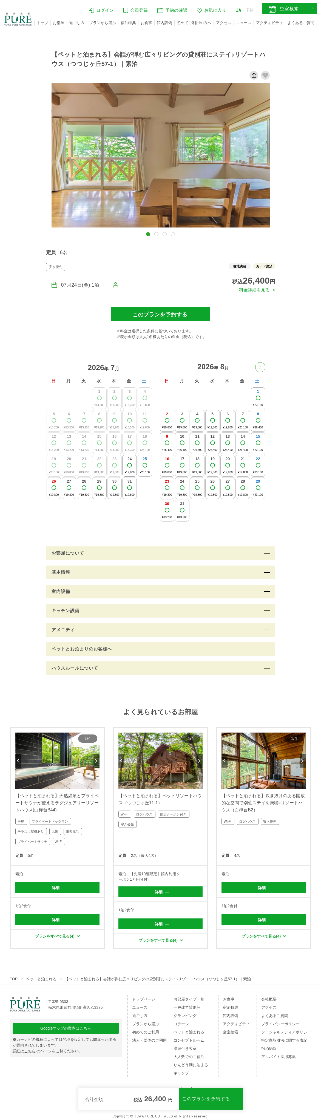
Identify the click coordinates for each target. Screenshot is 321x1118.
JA (238, 10)
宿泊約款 (269, 1048)
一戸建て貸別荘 (187, 1007)
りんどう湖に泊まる (191, 1065)
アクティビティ (269, 23)
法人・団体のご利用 (149, 1040)
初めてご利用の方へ (194, 23)
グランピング (185, 1015)
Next (96, 761)
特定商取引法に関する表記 (284, 1040)
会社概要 (269, 999)
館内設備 (164, 23)
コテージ (181, 1024)
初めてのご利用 (145, 1032)
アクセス (223, 23)
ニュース (243, 23)
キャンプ (181, 1073)
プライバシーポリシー (280, 1024)
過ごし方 (76, 23)
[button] (148, 234)
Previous (18, 761)
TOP (14, 979)
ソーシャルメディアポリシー (286, 1032)
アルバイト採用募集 (278, 1056)
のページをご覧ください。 (48, 1051)
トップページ (143, 999)
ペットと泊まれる (41, 979)
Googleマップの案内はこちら (65, 1028)
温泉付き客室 (185, 1048)
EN (250, 10)
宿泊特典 (128, 23)
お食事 (146, 23)
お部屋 (58, 23)
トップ (42, 23)
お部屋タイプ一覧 (189, 999)
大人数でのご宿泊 (189, 1056)
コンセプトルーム (189, 1040)
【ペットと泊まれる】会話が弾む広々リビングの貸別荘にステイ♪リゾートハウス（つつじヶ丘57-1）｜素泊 (158, 979)
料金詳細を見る (254, 289)
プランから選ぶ (102, 23)
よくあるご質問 (301, 23)
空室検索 (230, 1032)
